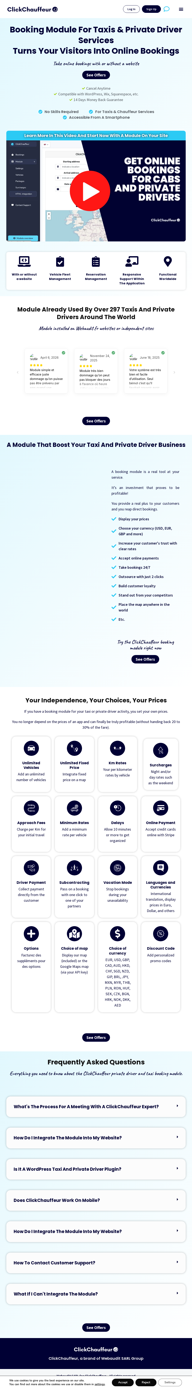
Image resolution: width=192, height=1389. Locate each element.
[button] (181, 9)
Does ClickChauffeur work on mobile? (57, 1200)
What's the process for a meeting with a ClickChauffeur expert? (86, 1107)
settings (100, 1384)
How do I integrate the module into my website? (68, 1138)
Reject (146, 1382)
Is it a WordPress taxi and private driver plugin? (67, 1169)
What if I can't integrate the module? (56, 1294)
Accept (122, 1382)
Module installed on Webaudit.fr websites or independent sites (96, 328)
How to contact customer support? (54, 1263)
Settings (170, 1382)
